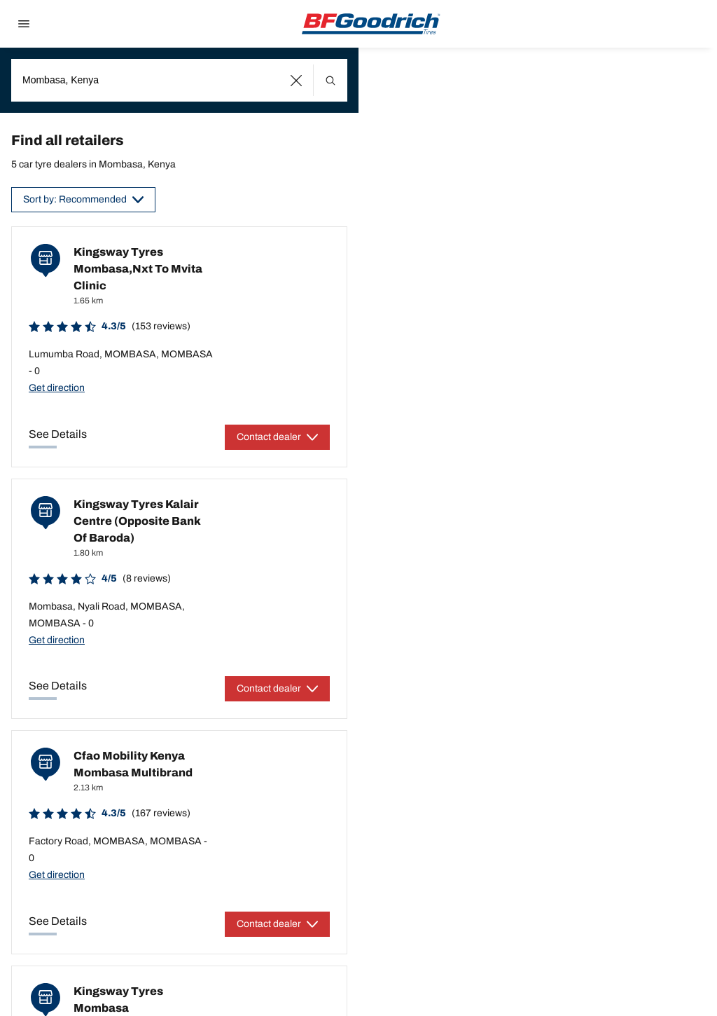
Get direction (57, 388)
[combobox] (179, 80)
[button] (296, 80)
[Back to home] (371, 23)
